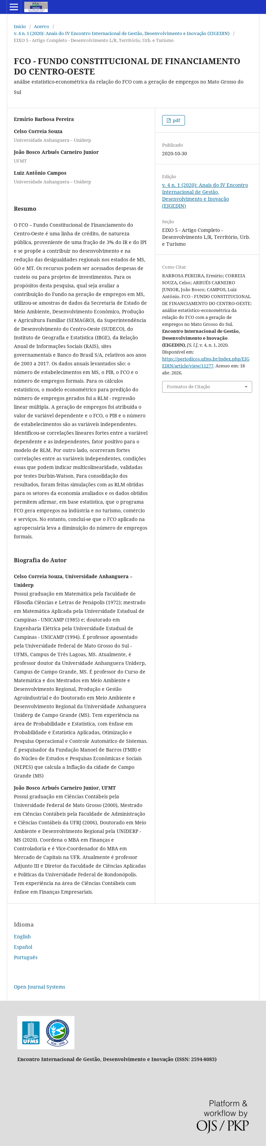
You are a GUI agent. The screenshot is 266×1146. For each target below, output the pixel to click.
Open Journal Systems (39, 986)
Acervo (41, 26)
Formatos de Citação (188, 386)
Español (23, 947)
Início (20, 26)
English (22, 936)
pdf (176, 120)
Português (25, 957)
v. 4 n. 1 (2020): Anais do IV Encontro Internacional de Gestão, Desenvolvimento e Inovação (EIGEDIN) (122, 33)
